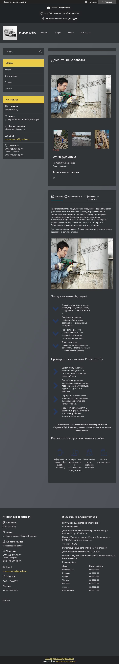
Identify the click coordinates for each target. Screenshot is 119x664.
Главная (43, 32)
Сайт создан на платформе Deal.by (59, 659)
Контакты (85, 32)
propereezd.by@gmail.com (17, 139)
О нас (71, 32)
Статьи (8, 89)
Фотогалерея (11, 76)
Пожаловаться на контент (65, 661)
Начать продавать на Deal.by (15, 2)
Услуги (58, 32)
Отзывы (8, 82)
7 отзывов (92, 2)
